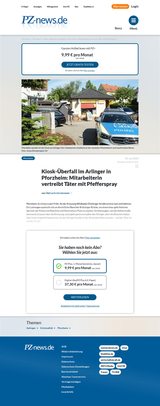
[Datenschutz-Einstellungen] (75, 366)
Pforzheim (37, 39)
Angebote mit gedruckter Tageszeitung (80, 305)
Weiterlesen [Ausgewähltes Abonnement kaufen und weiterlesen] (80, 297)
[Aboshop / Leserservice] (73, 376)
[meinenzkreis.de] (109, 347)
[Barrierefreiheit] (69, 371)
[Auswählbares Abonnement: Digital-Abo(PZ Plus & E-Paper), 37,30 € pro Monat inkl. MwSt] (80, 282)
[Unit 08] (121, 366)
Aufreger (31, 328)
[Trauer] (104, 372)
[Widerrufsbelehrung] (72, 351)
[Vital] (124, 347)
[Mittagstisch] (52, 6)
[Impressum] (67, 356)
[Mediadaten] (67, 386)
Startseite (26, 39)
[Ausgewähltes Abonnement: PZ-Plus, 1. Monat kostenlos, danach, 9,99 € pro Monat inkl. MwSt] (80, 266)
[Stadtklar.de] (89, 6)
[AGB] (63, 346)
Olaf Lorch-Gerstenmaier (58, 193)
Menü (133, 28)
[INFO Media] (107, 366)
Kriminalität (46, 328)
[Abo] (76, 6)
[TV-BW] (115, 372)
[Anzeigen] (38, 6)
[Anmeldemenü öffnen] (134, 6)
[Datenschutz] (68, 361)
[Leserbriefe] (67, 391)
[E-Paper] (25, 6)
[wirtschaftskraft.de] (110, 359)
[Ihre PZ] (66, 6)
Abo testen (120, 6)
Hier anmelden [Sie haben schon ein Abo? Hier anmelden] (89, 70)
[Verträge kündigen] (71, 381)
